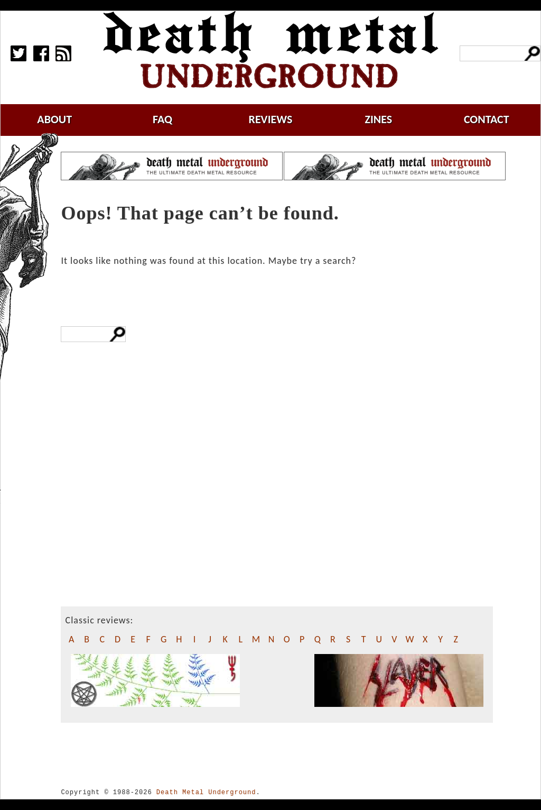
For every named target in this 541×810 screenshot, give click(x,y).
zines (378, 119)
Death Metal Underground (206, 792)
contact (486, 119)
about (54, 119)
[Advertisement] (129, 514)
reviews (271, 119)
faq (162, 119)
